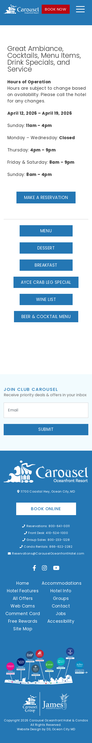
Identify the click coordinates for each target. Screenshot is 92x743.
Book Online (46, 509)
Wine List (46, 299)
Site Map (22, 629)
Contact (61, 606)
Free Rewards (22, 621)
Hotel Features (23, 591)
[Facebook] (34, 568)
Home (22, 583)
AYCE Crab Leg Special (46, 282)
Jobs (61, 614)
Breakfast (46, 265)
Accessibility (61, 621)
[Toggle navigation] (80, 9)
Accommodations (61, 583)
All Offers (23, 598)
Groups (61, 598)
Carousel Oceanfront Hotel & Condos (58, 720)
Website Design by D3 (34, 729)
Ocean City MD (63, 729)
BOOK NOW (55, 9)
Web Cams (23, 606)
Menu (46, 231)
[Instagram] (44, 568)
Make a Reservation (46, 197)
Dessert (46, 248)
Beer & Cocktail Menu (46, 317)
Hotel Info (60, 591)
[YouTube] (56, 568)
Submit (45, 429)
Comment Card (22, 614)
